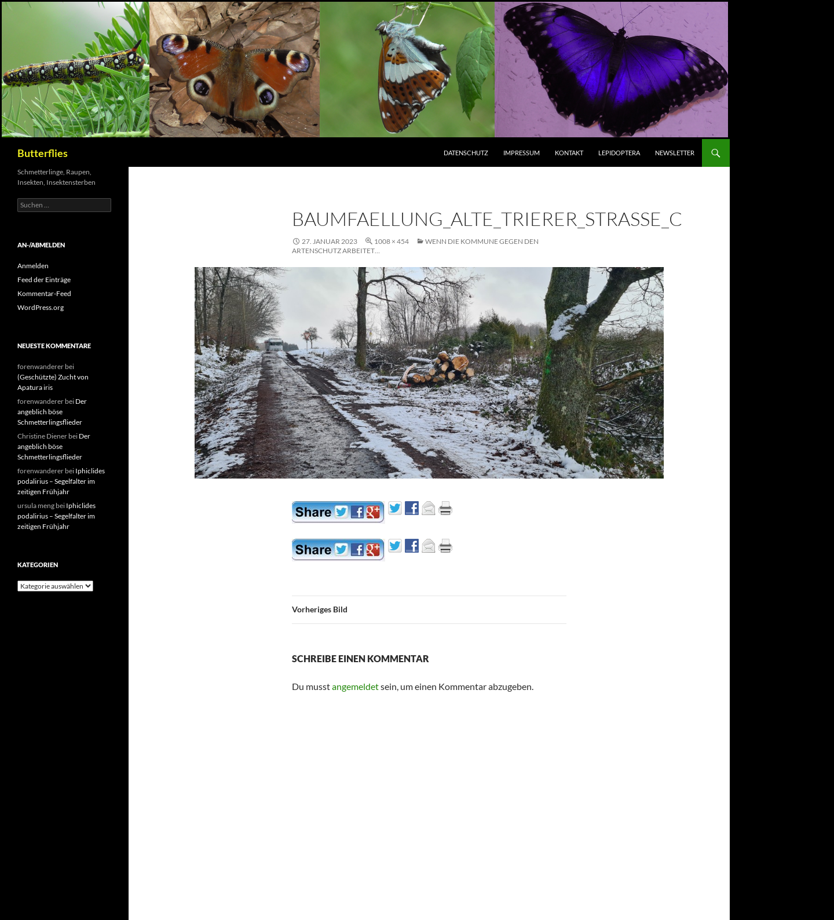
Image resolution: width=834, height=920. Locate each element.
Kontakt (569, 152)
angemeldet (355, 686)
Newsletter (674, 152)
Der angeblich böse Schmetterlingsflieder (52, 411)
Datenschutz (466, 152)
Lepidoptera (619, 152)
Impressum (521, 152)
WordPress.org (40, 307)
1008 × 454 (391, 241)
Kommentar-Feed (44, 293)
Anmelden (33, 265)
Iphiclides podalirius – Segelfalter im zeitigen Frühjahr (61, 481)
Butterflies (42, 153)
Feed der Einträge (44, 279)
